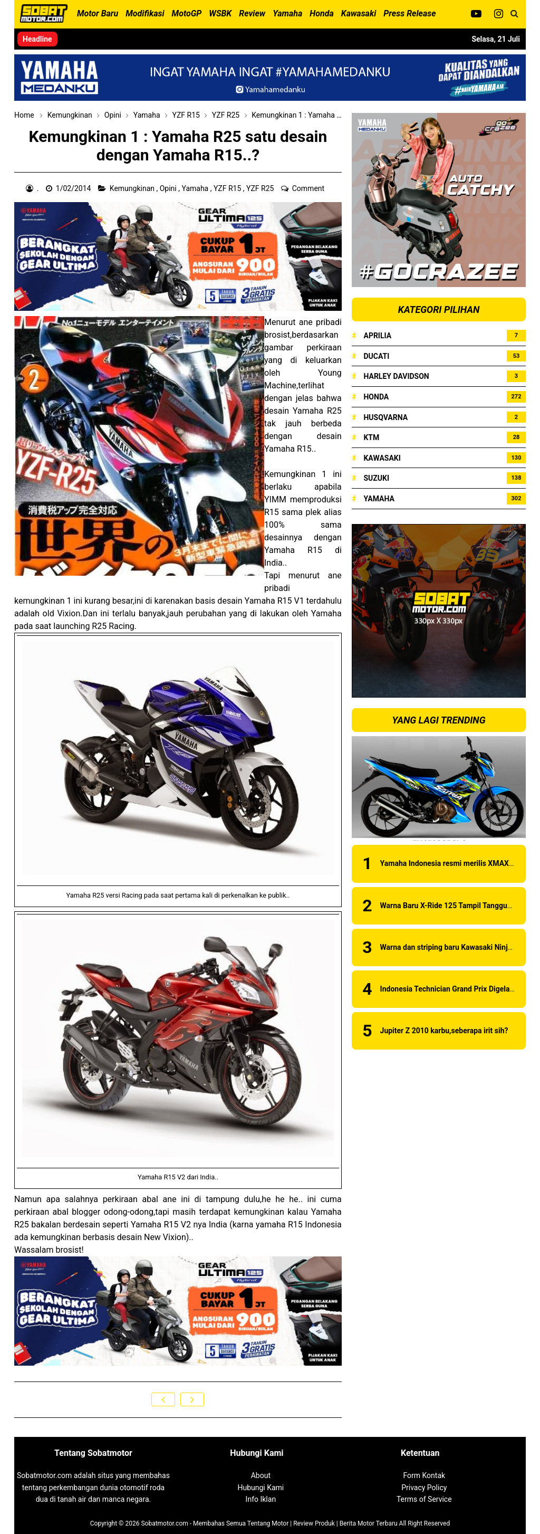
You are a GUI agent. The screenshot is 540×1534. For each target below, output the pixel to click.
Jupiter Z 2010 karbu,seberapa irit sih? (444, 1030)
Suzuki (376, 478)
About (261, 1475)
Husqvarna (385, 417)
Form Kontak (424, 1475)
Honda (376, 397)
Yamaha (195, 188)
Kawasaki (381, 458)
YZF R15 (228, 188)
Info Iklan (261, 1499)
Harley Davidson (396, 376)
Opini (169, 188)
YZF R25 (261, 188)
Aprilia (377, 335)
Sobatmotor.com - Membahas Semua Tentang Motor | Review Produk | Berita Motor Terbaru (269, 1523)
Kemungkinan (133, 188)
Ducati (376, 356)
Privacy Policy (424, 1487)
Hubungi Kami (260, 1487)
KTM (371, 437)
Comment (309, 188)
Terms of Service (424, 1499)
